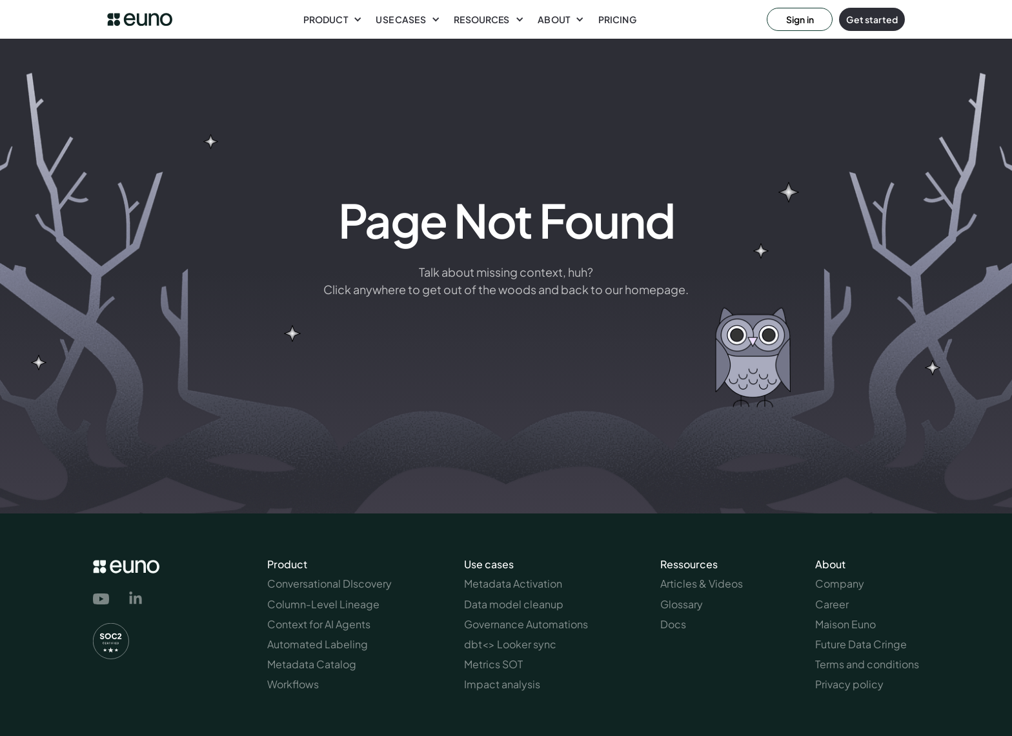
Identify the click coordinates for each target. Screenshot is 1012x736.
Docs (673, 624)
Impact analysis (502, 684)
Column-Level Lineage (323, 604)
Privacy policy (849, 684)
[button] (332, 19)
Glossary (681, 604)
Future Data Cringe (861, 644)
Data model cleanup (513, 604)
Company (839, 583)
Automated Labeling (317, 644)
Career (832, 604)
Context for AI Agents (318, 624)
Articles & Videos (701, 583)
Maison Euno (845, 624)
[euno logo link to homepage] (139, 19)
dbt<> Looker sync (510, 644)
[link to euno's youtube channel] (103, 599)
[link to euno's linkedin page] (135, 600)
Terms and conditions (867, 664)
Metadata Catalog (311, 664)
